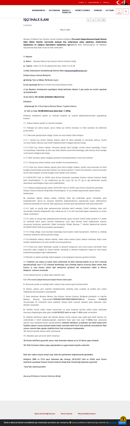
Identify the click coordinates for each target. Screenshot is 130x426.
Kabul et (122, 423)
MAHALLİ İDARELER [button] (66, 11)
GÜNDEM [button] (98, 10)
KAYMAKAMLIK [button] (38, 10)
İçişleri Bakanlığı (93, 2)
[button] (98, 20)
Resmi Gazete (66, 414)
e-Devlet (81, 2)
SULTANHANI (54, 10)
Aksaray (106, 2)
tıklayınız (113, 422)
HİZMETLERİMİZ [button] (82, 10)
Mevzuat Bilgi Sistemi (86, 414)
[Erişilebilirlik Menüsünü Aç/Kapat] (123, 419)
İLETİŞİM (110, 10)
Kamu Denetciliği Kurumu (45, 414)
